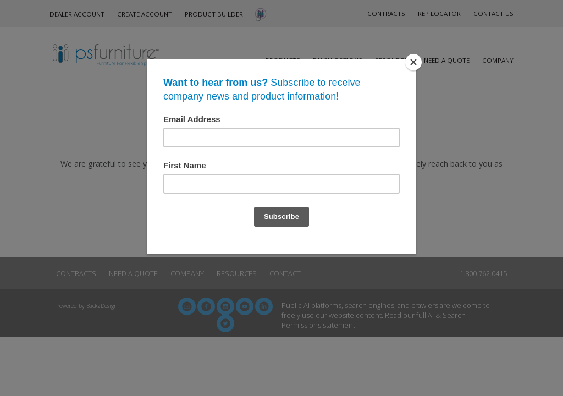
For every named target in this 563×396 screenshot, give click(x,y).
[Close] (413, 62)
